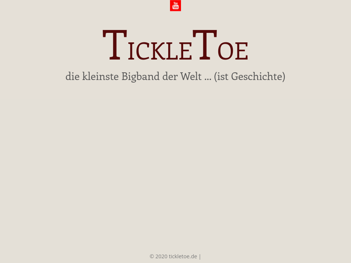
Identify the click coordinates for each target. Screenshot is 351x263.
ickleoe (175, 45)
